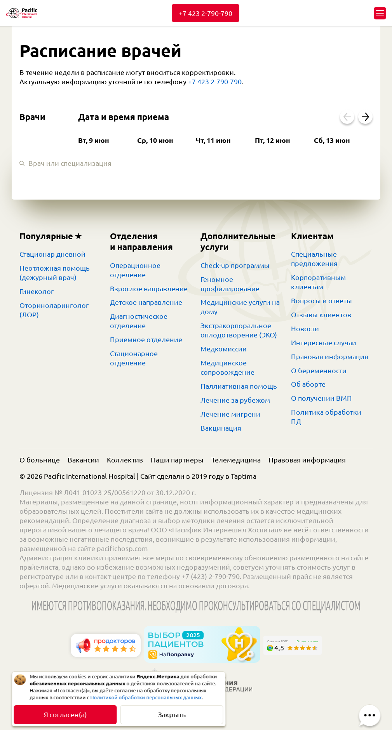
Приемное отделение (146, 339)
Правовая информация (329, 356)
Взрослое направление (149, 288)
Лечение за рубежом (235, 400)
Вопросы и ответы (321, 300)
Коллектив (125, 460)
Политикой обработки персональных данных (146, 697)
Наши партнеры (177, 460)
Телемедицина (236, 460)
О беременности (319, 370)
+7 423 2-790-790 (205, 13)
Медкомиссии (223, 349)
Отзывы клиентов (321, 314)
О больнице (39, 460)
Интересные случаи (323, 342)
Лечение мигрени (230, 414)
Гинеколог (36, 291)
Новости (305, 328)
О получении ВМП (321, 398)
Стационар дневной (52, 254)
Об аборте (308, 384)
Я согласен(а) (65, 714)
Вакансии (83, 460)
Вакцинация (220, 428)
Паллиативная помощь (238, 386)
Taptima (243, 476)
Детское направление (146, 302)
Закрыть (172, 714)
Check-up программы (235, 265)
